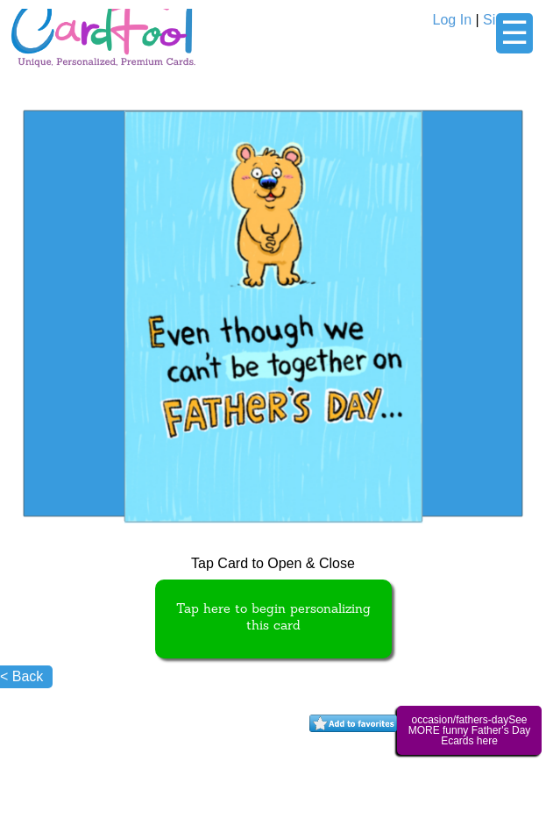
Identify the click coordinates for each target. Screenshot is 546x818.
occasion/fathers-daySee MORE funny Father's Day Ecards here (469, 730)
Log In (452, 19)
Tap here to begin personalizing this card (273, 618)
